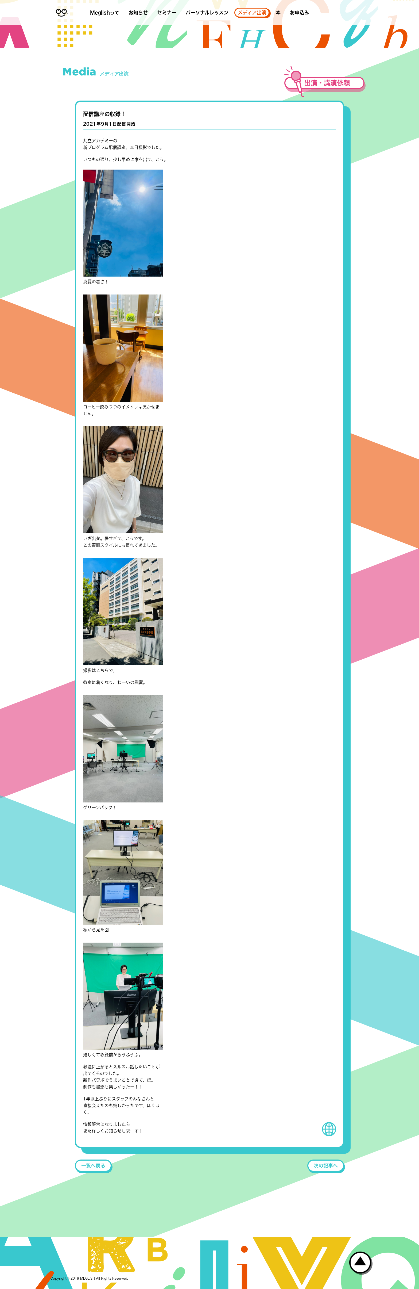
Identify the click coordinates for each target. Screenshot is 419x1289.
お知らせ (138, 12)
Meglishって (104, 12)
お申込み (299, 12)
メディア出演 (252, 12)
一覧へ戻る (93, 1165)
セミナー (166, 12)
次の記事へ (326, 1165)
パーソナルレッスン (207, 12)
